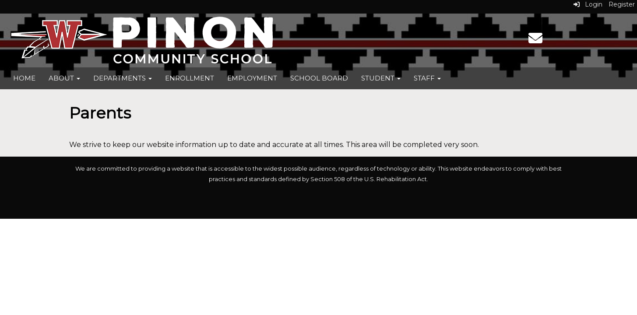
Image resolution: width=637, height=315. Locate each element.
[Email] (535, 41)
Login (588, 4)
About (64, 78)
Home (24, 78)
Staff (427, 78)
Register (622, 4)
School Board (319, 78)
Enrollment (189, 78)
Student (381, 78)
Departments (122, 78)
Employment (252, 78)
